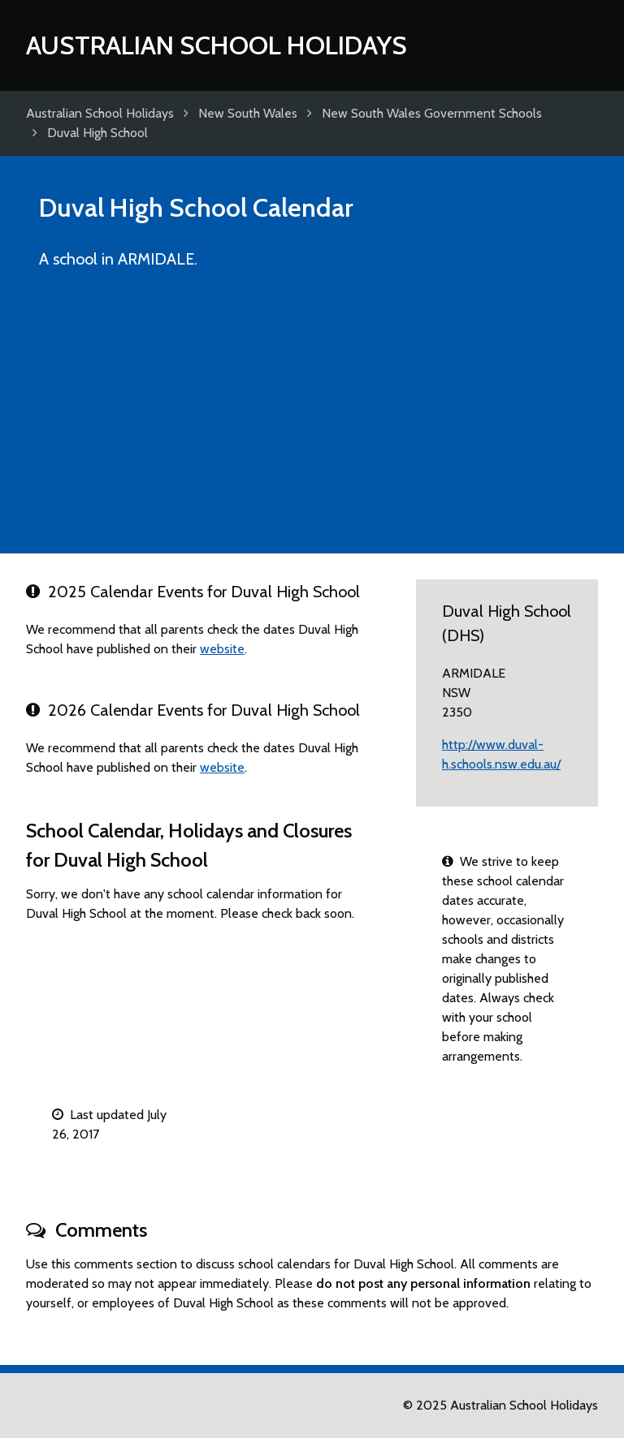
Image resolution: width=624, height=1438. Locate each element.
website (222, 649)
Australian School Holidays (216, 45)
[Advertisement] (312, 418)
